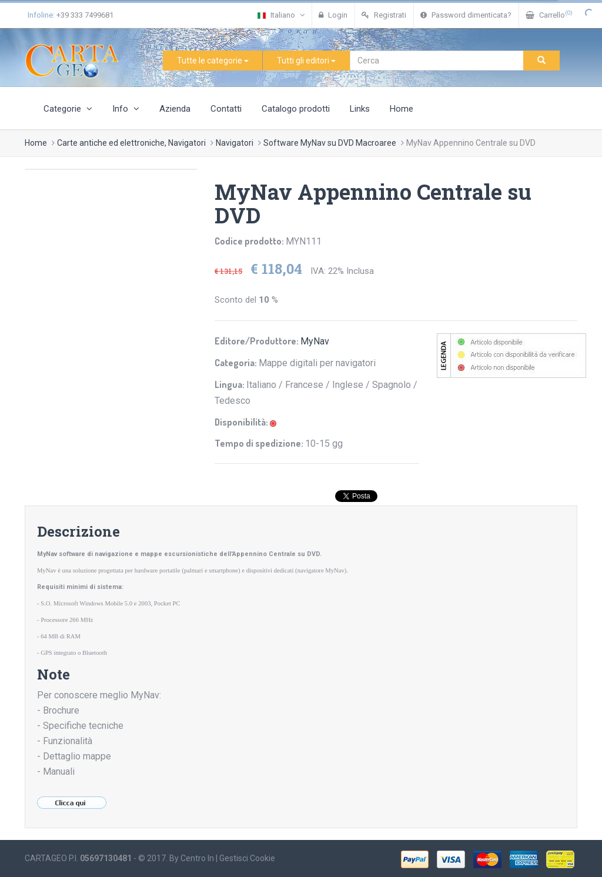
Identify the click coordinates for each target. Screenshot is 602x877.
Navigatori (234, 143)
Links (360, 108)
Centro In (197, 858)
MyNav (314, 341)
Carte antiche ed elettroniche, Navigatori (131, 143)
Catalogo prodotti (296, 108)
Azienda (174, 108)
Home (401, 108)
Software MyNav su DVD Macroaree (329, 143)
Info (125, 108)
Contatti (226, 108)
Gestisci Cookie (247, 858)
